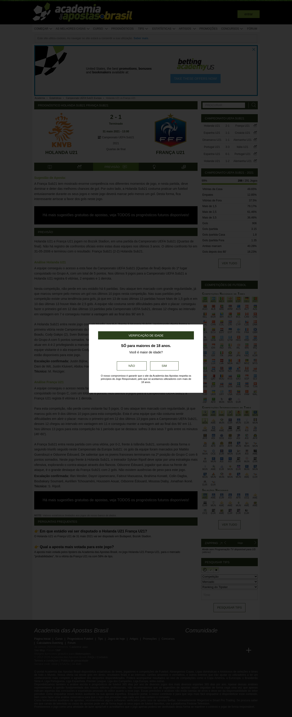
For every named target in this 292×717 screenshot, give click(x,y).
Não (131, 365)
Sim (164, 365)
